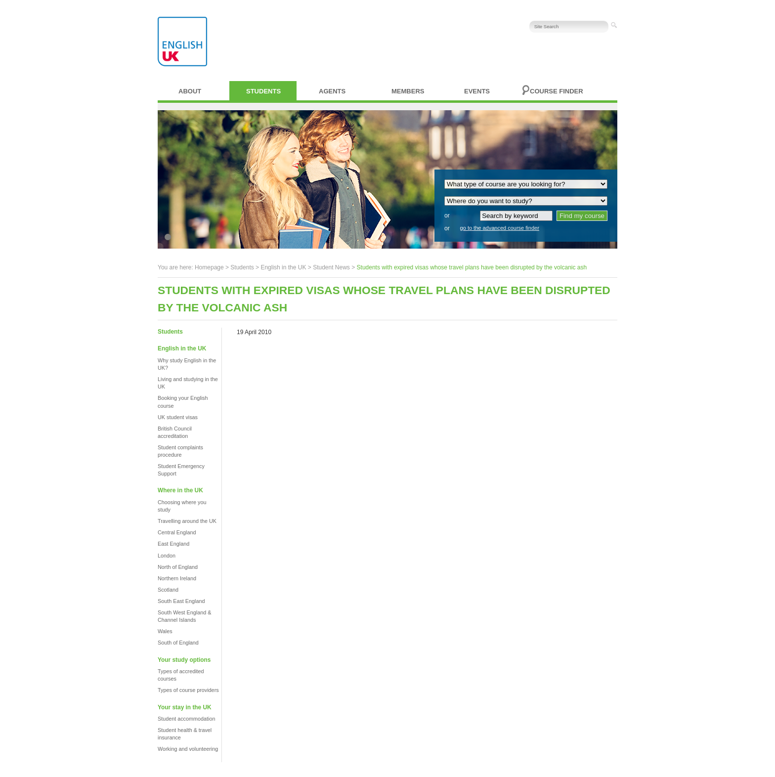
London (166, 556)
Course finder (556, 91)
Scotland (168, 590)
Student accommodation (186, 719)
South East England (181, 601)
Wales (165, 631)
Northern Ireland (177, 578)
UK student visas (178, 417)
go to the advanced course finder (499, 228)
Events (477, 91)
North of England (178, 567)
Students (263, 91)
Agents (332, 91)
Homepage (209, 267)
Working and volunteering (188, 749)
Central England (177, 532)
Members (407, 91)
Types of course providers (188, 690)
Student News (331, 267)
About (189, 91)
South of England (178, 643)
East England (173, 544)
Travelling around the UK (187, 521)
